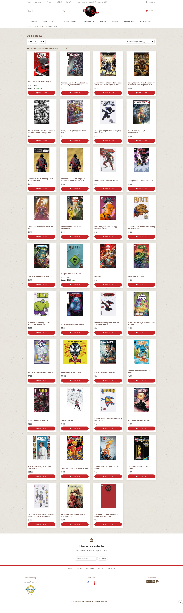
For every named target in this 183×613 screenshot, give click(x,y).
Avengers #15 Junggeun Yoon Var (73, 132)
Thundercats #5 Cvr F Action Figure (139, 467)
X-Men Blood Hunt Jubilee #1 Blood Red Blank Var (106, 515)
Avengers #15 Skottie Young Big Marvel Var (107, 132)
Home (29, 26)
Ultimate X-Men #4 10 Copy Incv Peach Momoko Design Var (41, 515)
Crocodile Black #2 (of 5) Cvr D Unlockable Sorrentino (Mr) (73, 179)
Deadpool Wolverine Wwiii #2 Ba (40, 227)
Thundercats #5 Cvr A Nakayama (74, 468)
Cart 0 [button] (149, 11)
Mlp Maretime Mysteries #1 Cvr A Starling (141, 323)
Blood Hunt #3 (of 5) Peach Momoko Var (139, 132)
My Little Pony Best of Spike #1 (41, 372)
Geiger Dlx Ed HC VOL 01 (71, 274)
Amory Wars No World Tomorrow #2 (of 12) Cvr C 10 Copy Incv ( (41, 132)
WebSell (104, 601)
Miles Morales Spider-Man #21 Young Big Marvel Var (107, 323)
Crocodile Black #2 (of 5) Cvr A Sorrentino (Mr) (40, 179)
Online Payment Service (30, 594)
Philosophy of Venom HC (71, 372)
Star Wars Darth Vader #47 (139, 420)
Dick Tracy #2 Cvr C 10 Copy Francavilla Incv (105, 227)
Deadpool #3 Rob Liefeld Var (106, 180)
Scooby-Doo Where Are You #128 (139, 371)
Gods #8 (97, 276)
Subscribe (102, 558)
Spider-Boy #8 (67, 420)
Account (150, 2)
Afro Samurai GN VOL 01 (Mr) (39, 82)
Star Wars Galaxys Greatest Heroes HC (39, 467)
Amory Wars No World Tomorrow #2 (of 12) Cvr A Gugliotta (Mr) (107, 84)
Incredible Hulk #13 (136, 276)
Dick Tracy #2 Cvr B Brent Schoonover (71, 227)
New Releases (40, 26)
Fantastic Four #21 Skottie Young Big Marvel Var (141, 227)
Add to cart (41, 93)
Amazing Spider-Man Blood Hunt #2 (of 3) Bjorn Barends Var (74, 84)
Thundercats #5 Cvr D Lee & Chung (106, 467)
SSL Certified (31, 582)
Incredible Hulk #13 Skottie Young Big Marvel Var (39, 323)
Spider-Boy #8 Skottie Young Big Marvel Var (108, 419)
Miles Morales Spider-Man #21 (73, 324)
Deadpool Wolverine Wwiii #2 (140, 180)
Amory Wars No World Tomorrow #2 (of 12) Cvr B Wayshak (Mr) (141, 84)
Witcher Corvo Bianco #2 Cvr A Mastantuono (73, 515)
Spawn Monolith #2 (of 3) (38, 420)
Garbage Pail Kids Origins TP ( (40, 276)
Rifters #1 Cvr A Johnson (104, 372)
